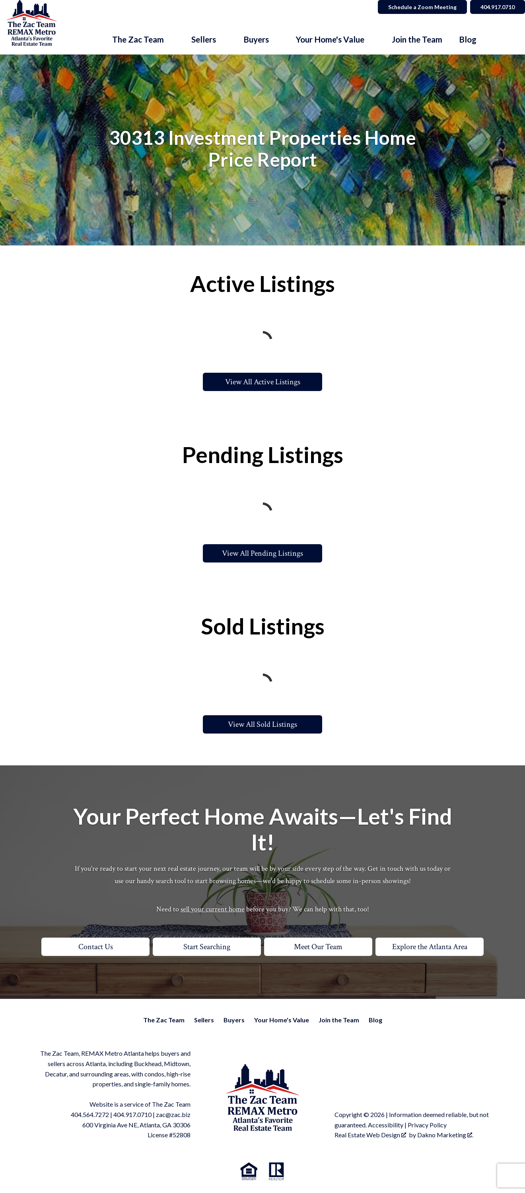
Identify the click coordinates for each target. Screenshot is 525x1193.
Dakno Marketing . (445, 1135)
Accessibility (385, 1125)
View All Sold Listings (262, 724)
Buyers (234, 1020)
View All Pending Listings (262, 553)
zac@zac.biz (173, 1114)
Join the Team (417, 39)
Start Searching (206, 947)
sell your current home (213, 909)
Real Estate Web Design (370, 1135)
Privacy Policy (427, 1125)
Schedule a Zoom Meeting (422, 7)
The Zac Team (164, 1020)
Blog (467, 39)
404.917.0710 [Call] (497, 7)
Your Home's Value (281, 1020)
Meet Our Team (318, 947)
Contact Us (95, 947)
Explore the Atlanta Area (429, 947)
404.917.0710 (132, 1114)
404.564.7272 (90, 1114)
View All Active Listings (262, 382)
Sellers (204, 1020)
